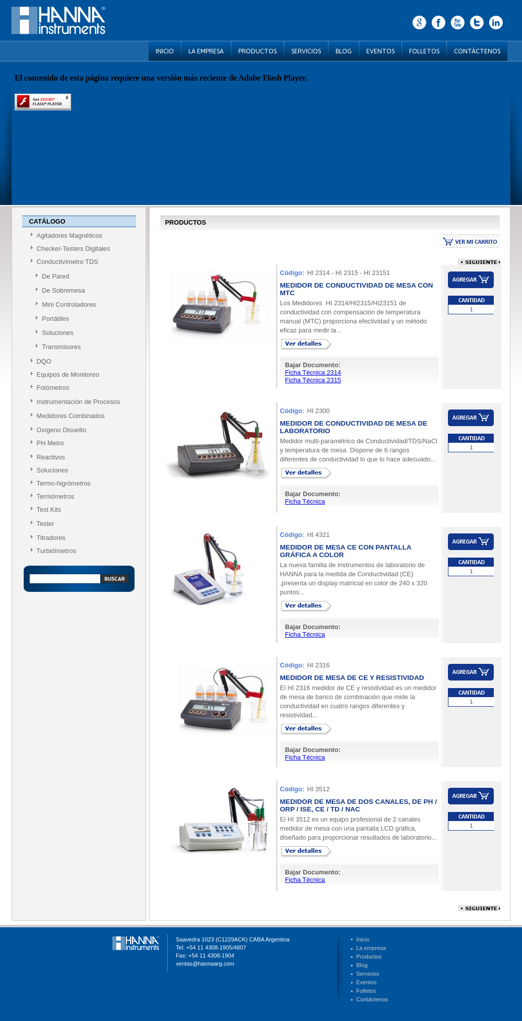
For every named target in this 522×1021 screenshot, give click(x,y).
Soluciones (58, 332)
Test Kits (49, 509)
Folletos (366, 991)
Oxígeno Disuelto (61, 430)
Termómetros (56, 496)
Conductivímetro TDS (67, 261)
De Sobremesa (63, 290)
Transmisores (61, 347)
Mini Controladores (69, 304)
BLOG (344, 51)
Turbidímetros (56, 551)
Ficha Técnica (305, 501)
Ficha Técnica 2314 (313, 372)
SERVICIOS (306, 51)
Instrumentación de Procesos (78, 401)
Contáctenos (372, 999)
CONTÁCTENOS (477, 51)
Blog (361, 965)
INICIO (165, 51)
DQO (44, 361)
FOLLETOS (424, 51)
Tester (45, 523)
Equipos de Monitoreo (68, 374)
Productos (368, 957)
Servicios (367, 974)
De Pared (55, 276)
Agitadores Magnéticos (69, 235)
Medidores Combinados (71, 416)
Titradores (51, 537)
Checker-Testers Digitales (73, 248)
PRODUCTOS (257, 51)
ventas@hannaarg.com (205, 964)
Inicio (362, 939)
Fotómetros (53, 387)
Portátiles (55, 318)
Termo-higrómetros (64, 483)
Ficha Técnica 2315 (313, 380)
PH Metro (50, 443)
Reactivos (51, 457)
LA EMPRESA (206, 51)
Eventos (366, 982)
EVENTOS (380, 51)
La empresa (371, 948)
